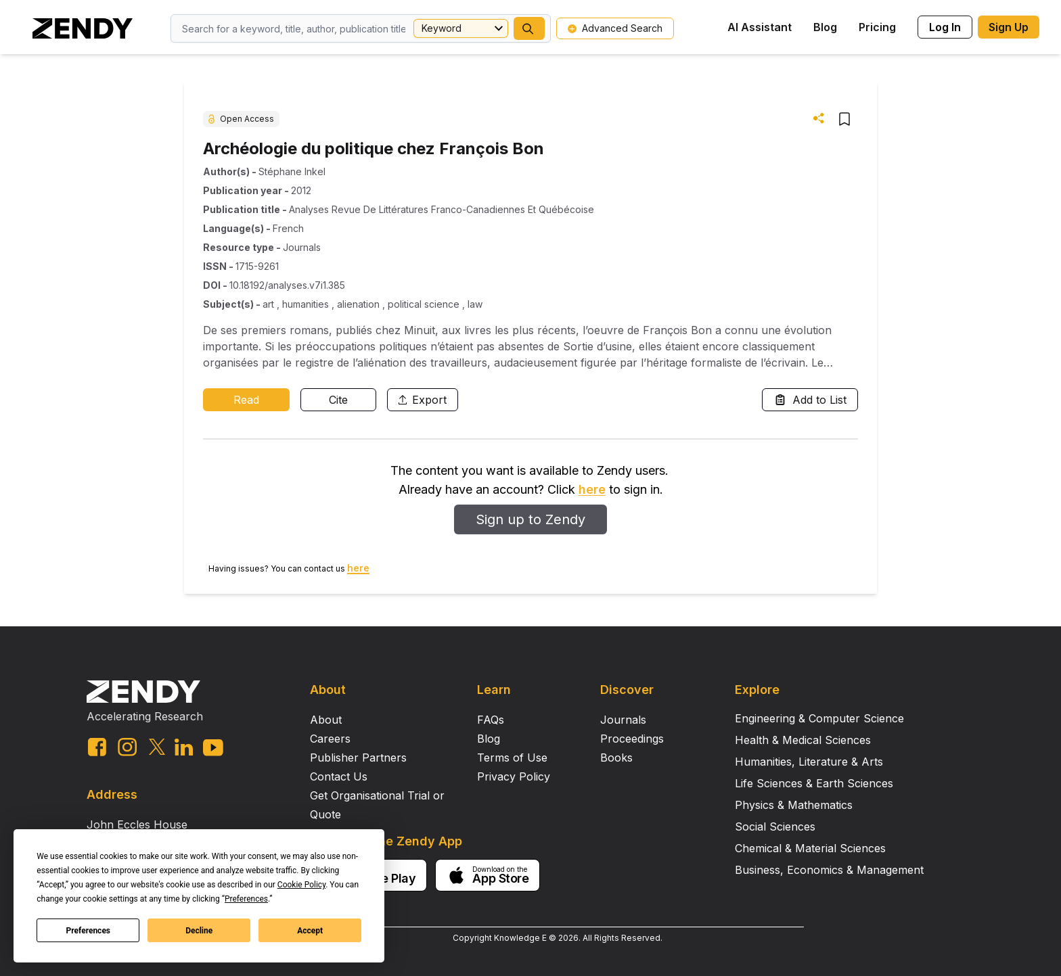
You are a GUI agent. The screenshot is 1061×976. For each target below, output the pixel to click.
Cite (338, 399)
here (592, 489)
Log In (945, 27)
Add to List (809, 399)
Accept (310, 930)
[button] (529, 28)
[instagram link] (127, 746)
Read (246, 399)
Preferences (88, 930)
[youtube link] (213, 747)
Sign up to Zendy (530, 519)
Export (423, 399)
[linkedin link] (184, 747)
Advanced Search (615, 28)
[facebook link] (97, 747)
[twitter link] (157, 747)
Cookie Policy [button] (301, 884)
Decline (198, 930)
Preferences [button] (246, 899)
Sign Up (1009, 27)
